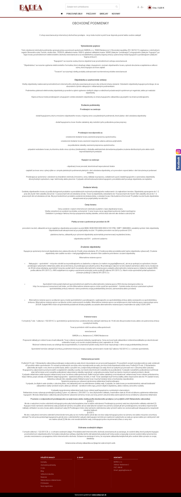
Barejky (104, 14)
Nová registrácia (47, 486)
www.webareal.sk (99, 495)
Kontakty (44, 462)
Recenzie (44, 477)
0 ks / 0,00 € (158, 8)
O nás (43, 468)
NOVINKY (116, 14)
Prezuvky (91, 14)
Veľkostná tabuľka (47, 474)
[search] (116, 6)
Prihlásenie (45, 483)
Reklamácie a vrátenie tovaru (51, 480)
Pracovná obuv (74, 14)
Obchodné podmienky (48, 465)
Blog (42, 471)
